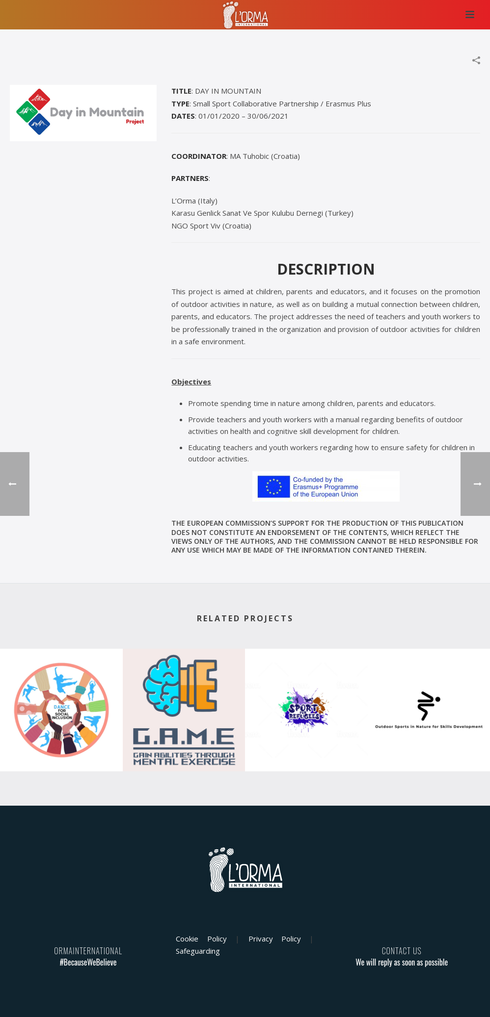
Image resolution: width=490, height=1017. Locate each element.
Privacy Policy (274, 938)
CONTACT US (402, 951)
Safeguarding (198, 951)
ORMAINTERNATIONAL (88, 951)
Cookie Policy (201, 938)
